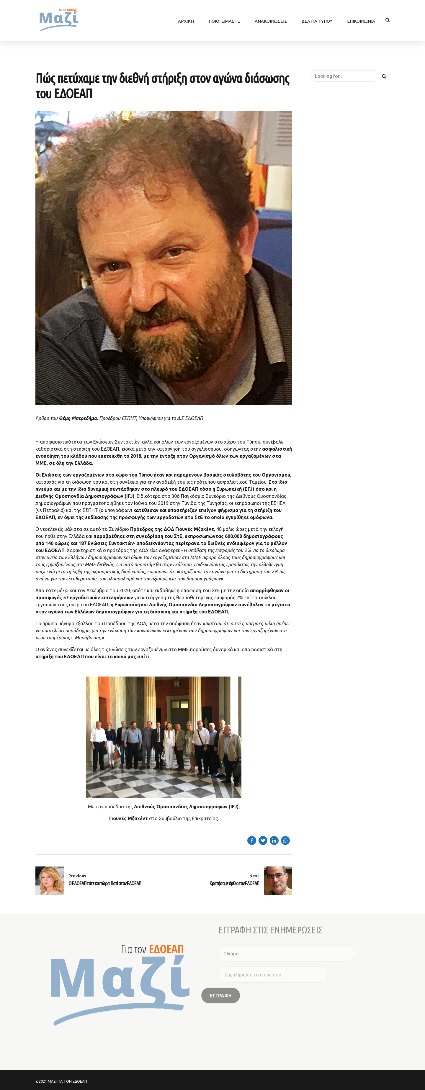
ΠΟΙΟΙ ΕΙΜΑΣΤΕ (224, 19)
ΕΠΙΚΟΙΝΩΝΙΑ (361, 19)
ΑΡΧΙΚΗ (186, 19)
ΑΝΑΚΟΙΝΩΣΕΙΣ (271, 19)
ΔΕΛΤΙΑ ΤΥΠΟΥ (317, 19)
